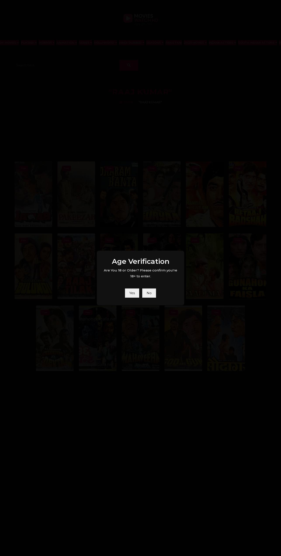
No (149, 293)
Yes (132, 293)
